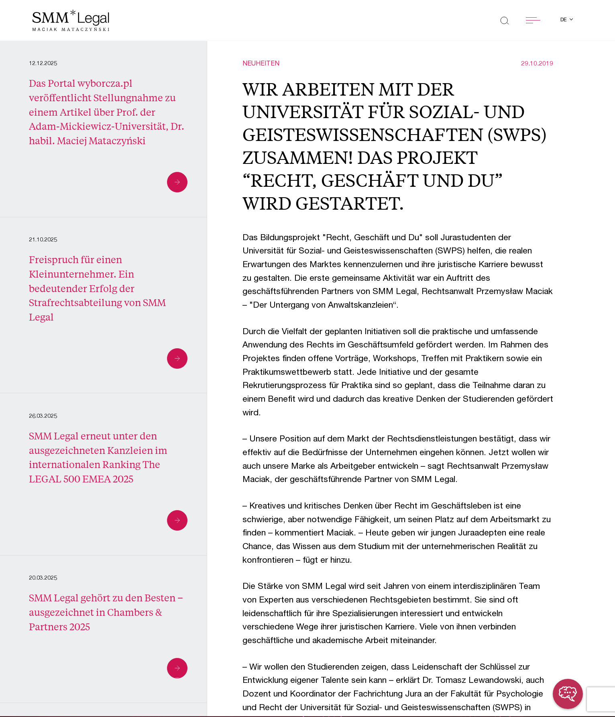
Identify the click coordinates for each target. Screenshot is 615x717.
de (564, 20)
